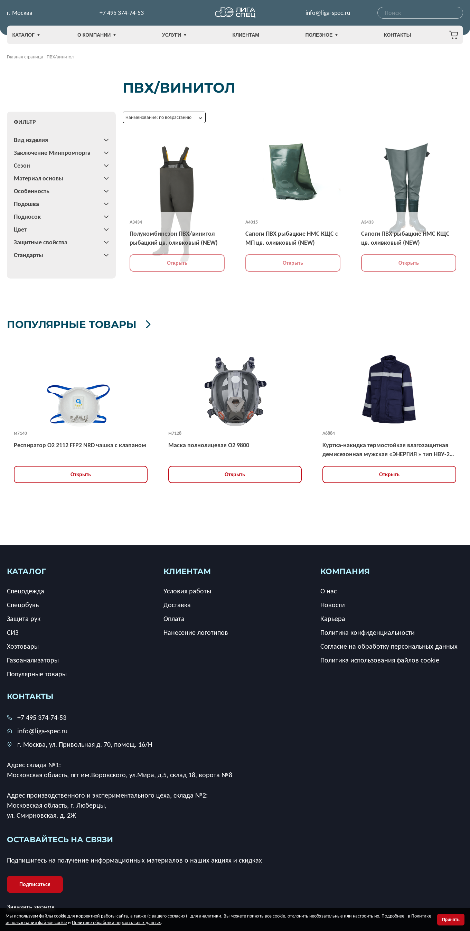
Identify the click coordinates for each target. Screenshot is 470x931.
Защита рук (23, 617)
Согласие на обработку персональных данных (389, 644)
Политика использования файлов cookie (379, 658)
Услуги (180, 37)
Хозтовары (23, 644)
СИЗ (12, 631)
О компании (108, 37)
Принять (451, 919)
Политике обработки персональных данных (116, 922)
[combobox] (420, 14)
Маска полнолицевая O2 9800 (208, 444)
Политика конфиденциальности (367, 631)
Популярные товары (104, 323)
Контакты (386, 37)
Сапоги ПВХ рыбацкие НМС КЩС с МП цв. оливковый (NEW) (291, 238)
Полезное (316, 37)
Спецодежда (25, 589)
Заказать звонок (31, 906)
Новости (332, 603)
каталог (26, 570)
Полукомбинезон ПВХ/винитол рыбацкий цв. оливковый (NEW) (174, 238)
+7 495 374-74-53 (122, 14)
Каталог (34, 37)
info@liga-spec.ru (328, 14)
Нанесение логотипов (195, 631)
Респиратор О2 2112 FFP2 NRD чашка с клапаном (80, 444)
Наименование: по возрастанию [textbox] (158, 117)
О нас (328, 589)
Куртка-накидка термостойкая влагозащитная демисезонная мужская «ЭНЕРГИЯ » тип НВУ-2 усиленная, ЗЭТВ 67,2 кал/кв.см (386, 449)
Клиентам (246, 37)
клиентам (187, 570)
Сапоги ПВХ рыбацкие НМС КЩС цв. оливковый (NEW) (405, 238)
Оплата (174, 617)
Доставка (177, 603)
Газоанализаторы (33, 658)
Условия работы (187, 589)
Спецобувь (23, 603)
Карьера (332, 617)
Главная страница (25, 57)
